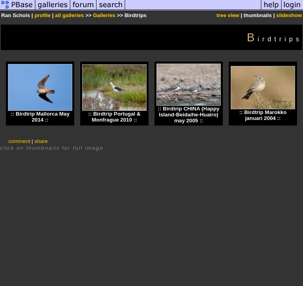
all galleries (69, 15)
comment (19, 141)
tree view (227, 15)
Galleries (104, 15)
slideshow (289, 15)
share (41, 141)
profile (43, 15)
